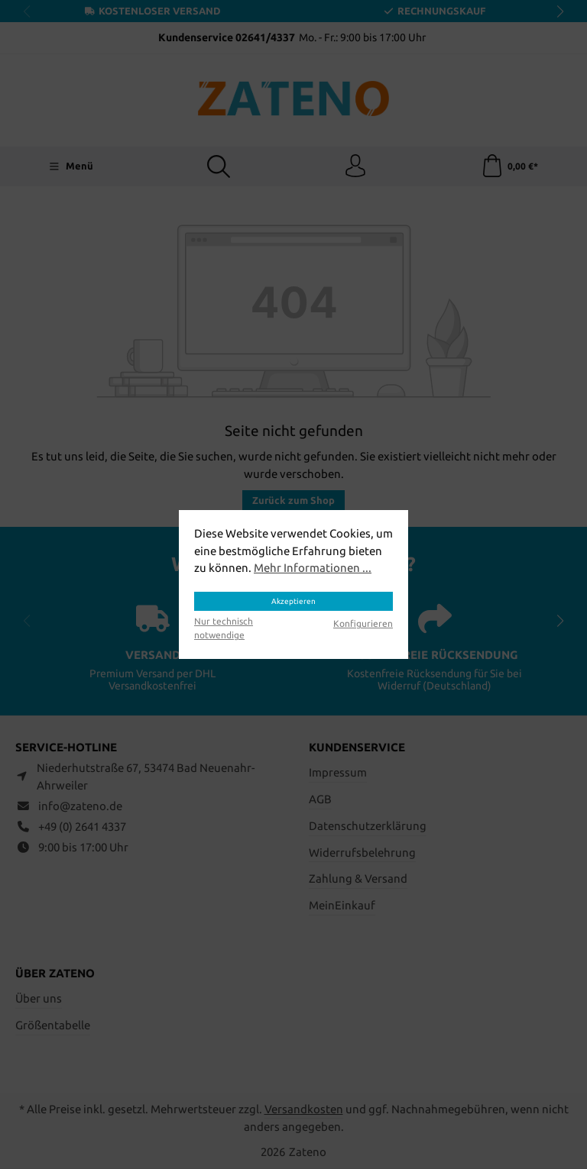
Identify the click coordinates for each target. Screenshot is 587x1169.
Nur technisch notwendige (223, 628)
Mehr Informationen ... (312, 567)
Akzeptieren (293, 601)
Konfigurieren (363, 623)
